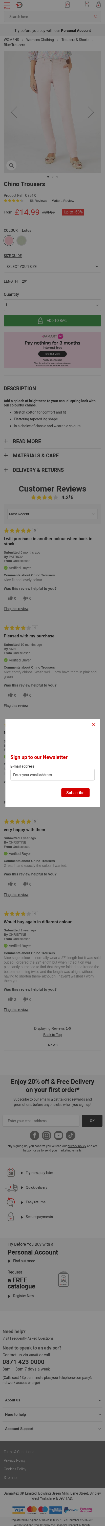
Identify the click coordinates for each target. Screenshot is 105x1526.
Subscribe (76, 792)
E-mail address (22, 766)
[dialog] (52, 763)
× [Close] (94, 724)
